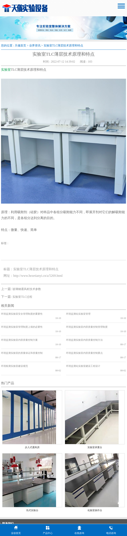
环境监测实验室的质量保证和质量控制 (22, 340)
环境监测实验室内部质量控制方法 (84, 331)
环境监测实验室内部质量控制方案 (19, 331)
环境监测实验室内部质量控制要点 (84, 340)
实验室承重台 (94, 425)
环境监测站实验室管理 (78, 313)
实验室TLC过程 (22, 296)
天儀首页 (20, 45)
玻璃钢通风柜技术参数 (26, 289)
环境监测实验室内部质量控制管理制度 (87, 322)
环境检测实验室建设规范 (14, 348)
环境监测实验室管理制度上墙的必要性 (22, 322)
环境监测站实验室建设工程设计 (83, 348)
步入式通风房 (32, 425)
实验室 (6, 69)
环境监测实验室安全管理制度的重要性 (22, 313)
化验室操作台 (94, 488)
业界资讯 (35, 45)
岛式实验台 (32, 488)
